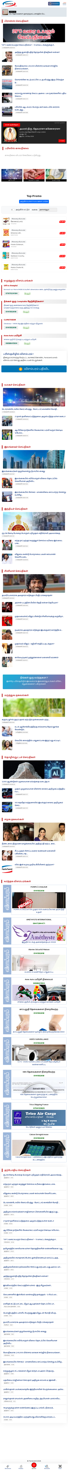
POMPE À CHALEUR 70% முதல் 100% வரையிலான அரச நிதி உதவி (39, 911)
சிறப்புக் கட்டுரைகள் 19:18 (12, 1307)
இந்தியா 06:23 (8, 1260)
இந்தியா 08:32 (9, 1214)
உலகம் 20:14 (8, 1297)
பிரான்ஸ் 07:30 (9, 1242)
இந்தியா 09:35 (8, 1196)
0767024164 (11, 293)
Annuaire (47, 1467)
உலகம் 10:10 (8, 1420)
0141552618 (11, 311)
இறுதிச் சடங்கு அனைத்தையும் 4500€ (39, 942)
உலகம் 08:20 (8, 1224)
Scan (60, 1467)
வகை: (35, 221)
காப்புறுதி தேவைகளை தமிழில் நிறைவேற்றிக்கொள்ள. (39, 1032)
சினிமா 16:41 (8, 1325)
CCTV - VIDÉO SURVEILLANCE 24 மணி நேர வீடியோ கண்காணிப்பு (39, 1063)
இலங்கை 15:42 (9, 1346)
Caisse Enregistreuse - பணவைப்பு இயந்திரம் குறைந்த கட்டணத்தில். (39, 1158)
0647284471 (39, 923)
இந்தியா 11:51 (8, 1178)
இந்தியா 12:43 (8, 1383)
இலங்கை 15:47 (9, 1334)
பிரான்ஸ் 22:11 (9, 1279)
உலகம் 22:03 (8, 1288)
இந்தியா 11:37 (8, 1392)
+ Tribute (61, 141)
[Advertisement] (34, 1441)
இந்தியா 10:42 (8, 1187)
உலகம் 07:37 (8, 1233)
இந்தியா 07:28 (9, 1251)
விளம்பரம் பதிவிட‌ (34, 369)
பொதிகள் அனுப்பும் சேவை (39, 1127)
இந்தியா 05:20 (8, 1270)
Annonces (8, 1467)
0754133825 (39, 1108)
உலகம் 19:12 (8, 1316)
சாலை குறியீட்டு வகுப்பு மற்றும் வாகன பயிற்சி (38, 1002)
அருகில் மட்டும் (23, 220)
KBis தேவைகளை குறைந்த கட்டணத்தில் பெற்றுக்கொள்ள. (39, 1096)
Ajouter (34, 1467)
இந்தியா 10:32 (8, 1411)
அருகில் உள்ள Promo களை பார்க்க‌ (34, 212)
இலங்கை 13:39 (9, 1365)
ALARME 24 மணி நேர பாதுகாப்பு (39, 972)
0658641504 (11, 343)
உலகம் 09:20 (8, 1205)
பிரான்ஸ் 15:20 (9, 1355)
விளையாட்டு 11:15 (9, 1401)
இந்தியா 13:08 (8, 1374)
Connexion (54, 3)
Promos (21, 1467)
